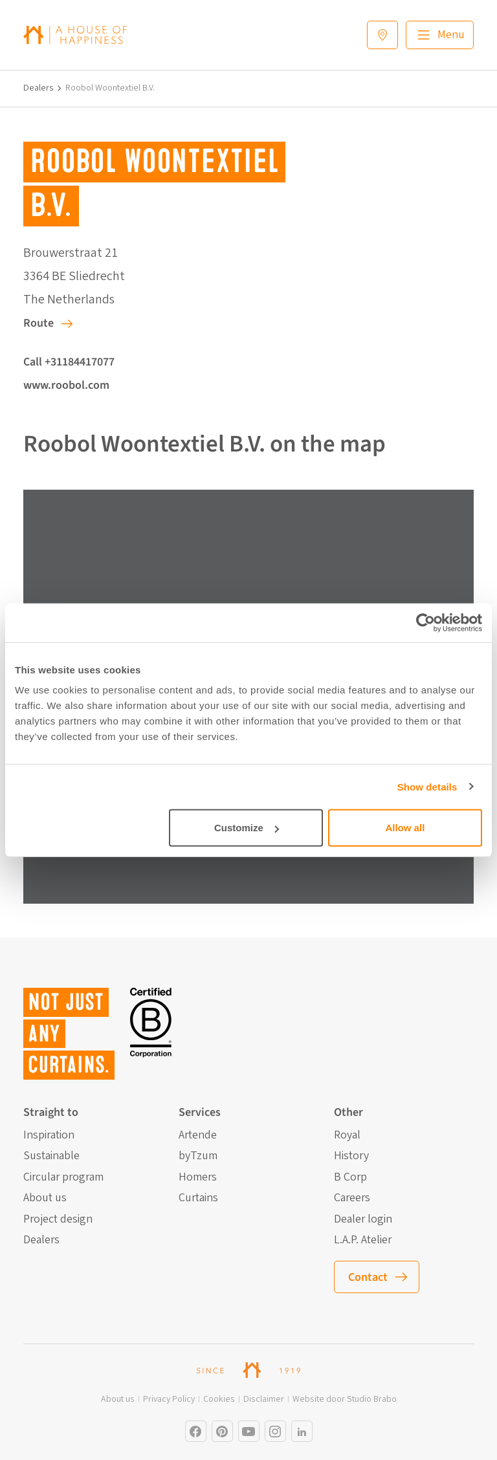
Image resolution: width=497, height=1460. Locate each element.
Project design (58, 1219)
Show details (427, 786)
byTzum (198, 1156)
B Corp (350, 1177)
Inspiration (48, 1135)
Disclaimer (263, 1399)
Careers (352, 1198)
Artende (198, 1135)
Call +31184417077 (69, 362)
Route (38, 323)
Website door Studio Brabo (345, 1399)
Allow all (405, 827)
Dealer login (363, 1219)
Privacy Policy (169, 1399)
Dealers (38, 88)
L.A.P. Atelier (363, 1240)
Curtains (198, 1198)
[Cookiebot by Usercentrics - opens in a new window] (425, 622)
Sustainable (51, 1156)
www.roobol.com (66, 385)
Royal (347, 1135)
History (351, 1156)
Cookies (219, 1399)
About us (45, 1198)
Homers (198, 1177)
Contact (368, 1277)
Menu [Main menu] (451, 35)
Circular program (63, 1177)
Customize (246, 827)
